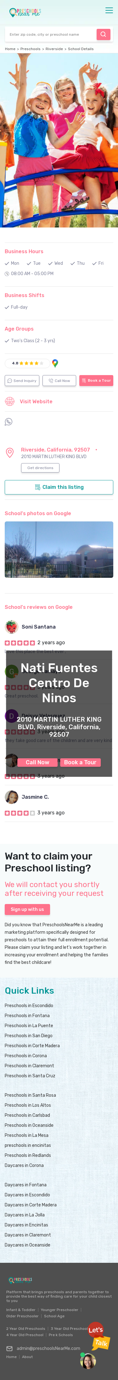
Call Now (37, 762)
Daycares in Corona (24, 1165)
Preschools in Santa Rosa (30, 1095)
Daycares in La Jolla (25, 1215)
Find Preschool (103, 34)
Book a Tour (80, 762)
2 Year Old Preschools (25, 1328)
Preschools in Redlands (28, 1155)
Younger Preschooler (59, 1310)
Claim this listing (59, 487)
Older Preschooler (22, 1316)
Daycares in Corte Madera (31, 1205)
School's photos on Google (38, 513)
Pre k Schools (61, 1335)
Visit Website (29, 401)
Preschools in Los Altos (28, 1105)
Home (10, 49)
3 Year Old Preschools (70, 1328)
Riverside (54, 49)
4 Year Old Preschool (24, 1335)
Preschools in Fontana (27, 1015)
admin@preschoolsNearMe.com (43, 1349)
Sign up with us (27, 909)
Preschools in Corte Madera (32, 1045)
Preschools (30, 49)
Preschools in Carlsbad (27, 1115)
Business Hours (24, 251)
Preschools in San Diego (29, 1035)
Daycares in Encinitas (26, 1225)
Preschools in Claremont (29, 1066)
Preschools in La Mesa (26, 1135)
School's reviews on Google (39, 607)
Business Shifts (24, 295)
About (27, 1355)
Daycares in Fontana (26, 1185)
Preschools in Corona (26, 1056)
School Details (81, 49)
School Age (54, 1316)
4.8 (15, 363)
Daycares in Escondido (27, 1195)
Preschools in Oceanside (29, 1125)
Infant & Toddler (21, 1310)
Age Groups (19, 329)
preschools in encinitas (28, 1145)
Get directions (40, 468)
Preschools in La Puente (29, 1025)
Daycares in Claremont (28, 1235)
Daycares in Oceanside (27, 1245)
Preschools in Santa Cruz (30, 1076)
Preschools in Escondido (29, 1005)
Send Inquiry (22, 381)
